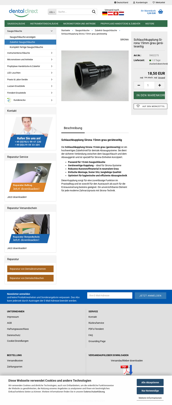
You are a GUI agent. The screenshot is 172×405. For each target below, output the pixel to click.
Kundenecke (16, 100)
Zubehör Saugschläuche (22, 42)
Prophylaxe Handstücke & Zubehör (120, 23)
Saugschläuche (16, 23)
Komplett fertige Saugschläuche (26, 47)
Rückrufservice (96, 323)
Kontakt (93, 316)
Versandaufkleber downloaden (127, 360)
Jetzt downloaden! (29, 180)
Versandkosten (15, 360)
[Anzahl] (149, 85)
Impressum (13, 316)
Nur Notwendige (150, 390)
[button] (121, 2)
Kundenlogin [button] (140, 2)
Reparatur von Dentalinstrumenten (28, 269)
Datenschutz (13, 335)
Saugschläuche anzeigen (23, 37)
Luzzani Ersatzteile (16, 86)
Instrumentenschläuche (44, 23)
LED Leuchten (13, 73)
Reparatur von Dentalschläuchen (27, 278)
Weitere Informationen (150, 398)
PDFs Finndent (96, 329)
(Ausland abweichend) (158, 64)
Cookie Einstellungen (18, 341)
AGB (9, 323)
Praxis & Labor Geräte (17, 79)
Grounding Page (97, 341)
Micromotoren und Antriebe (79, 23)
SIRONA (124, 39)
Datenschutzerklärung (94, 391)
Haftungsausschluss (18, 329)
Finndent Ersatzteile (16, 93)
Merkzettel (159, 2)
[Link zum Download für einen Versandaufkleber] (127, 370)
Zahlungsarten (14, 366)
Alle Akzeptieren (150, 382)
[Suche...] (52, 12)
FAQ (91, 335)
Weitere (149, 23)
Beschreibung (73, 128)
